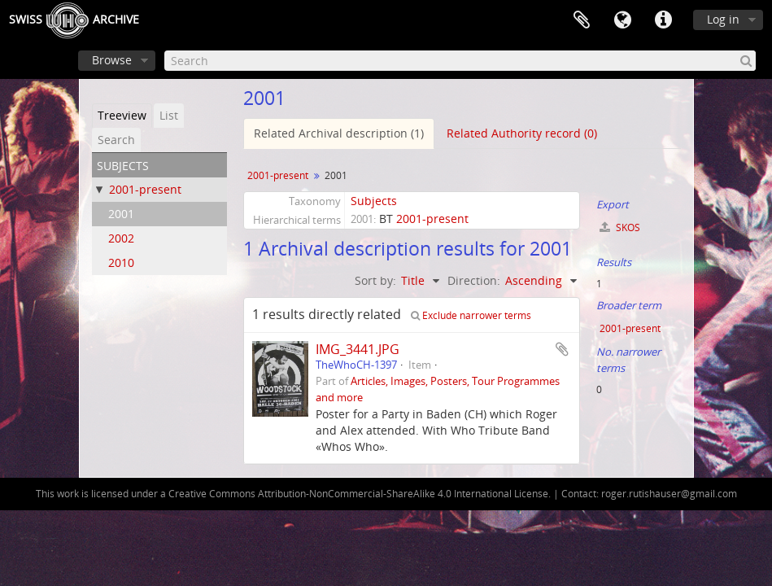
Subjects (374, 200)
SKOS (620, 227)
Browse (112, 60)
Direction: (473, 280)
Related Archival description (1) (339, 133)
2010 (121, 262)
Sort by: (375, 280)
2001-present (145, 189)
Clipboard (581, 20)
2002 (121, 238)
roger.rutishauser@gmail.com (669, 494)
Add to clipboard (562, 349)
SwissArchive (74, 20)
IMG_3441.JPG (357, 349)
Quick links (663, 20)
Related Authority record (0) (522, 133)
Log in (723, 19)
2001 (121, 213)
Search (116, 139)
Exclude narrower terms (471, 315)
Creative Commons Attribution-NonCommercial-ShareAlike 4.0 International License (358, 494)
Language (622, 20)
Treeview (122, 115)
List (168, 115)
